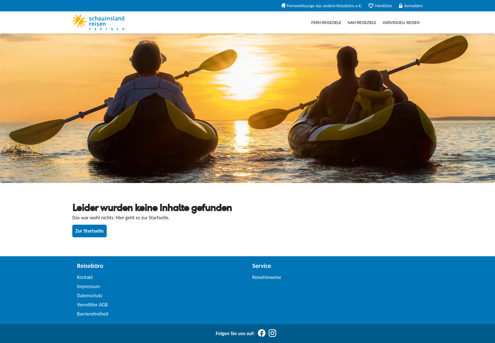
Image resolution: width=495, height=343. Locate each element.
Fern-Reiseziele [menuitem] (326, 22)
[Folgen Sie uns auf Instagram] (272, 333)
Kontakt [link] (85, 277)
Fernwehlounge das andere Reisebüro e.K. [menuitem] (321, 6)
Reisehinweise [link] (266, 277)
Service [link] (261, 265)
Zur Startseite (89, 231)
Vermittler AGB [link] (92, 305)
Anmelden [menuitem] (410, 6)
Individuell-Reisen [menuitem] (401, 22)
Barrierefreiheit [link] (93, 314)
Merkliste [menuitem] (380, 6)
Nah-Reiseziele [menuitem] (362, 22)
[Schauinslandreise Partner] (98, 22)
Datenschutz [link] (89, 296)
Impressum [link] (88, 286)
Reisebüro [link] (90, 265)
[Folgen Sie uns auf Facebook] (261, 333)
